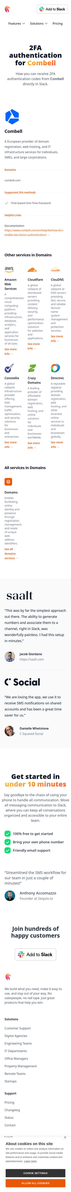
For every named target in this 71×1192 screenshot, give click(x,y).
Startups (10, 1081)
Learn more (30, 1161)
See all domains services (11, 553)
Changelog (12, 1110)
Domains (11, 492)
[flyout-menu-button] (16, 23)
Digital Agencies (16, 1036)
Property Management (21, 1066)
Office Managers (16, 1058)
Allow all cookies (35, 1183)
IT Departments (16, 1051)
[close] (65, 1137)
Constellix (12, 378)
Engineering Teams (18, 1043)
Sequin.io (45, 898)
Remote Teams (15, 1074)
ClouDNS (57, 280)
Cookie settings (35, 1173)
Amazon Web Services (11, 284)
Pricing (58, 23)
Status (9, 1118)
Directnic (57, 378)
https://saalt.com (32, 659)
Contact (10, 1125)
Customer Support (18, 1028)
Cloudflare (35, 280)
